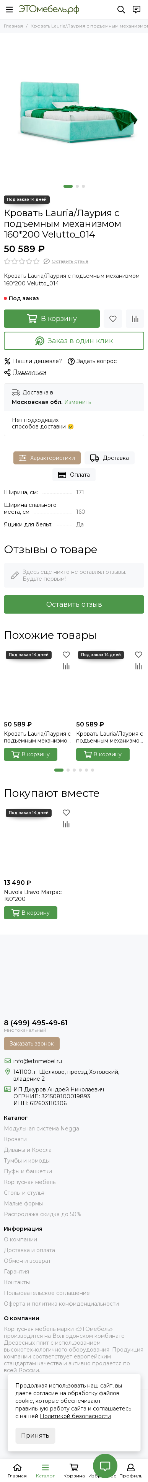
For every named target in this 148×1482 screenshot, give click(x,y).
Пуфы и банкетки (28, 1171)
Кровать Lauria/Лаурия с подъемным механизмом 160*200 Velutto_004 (37, 737)
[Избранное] (113, 318)
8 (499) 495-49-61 (36, 1023)
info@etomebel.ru (37, 1061)
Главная (13, 26)
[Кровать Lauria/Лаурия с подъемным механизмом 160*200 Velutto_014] (74, 107)
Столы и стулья (24, 1192)
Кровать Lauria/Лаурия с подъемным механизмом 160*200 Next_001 (109, 737)
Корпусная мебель (29, 1182)
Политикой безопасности (75, 1416)
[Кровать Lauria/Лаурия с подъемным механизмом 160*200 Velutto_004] (38, 683)
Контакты (17, 1282)
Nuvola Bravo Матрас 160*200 (33, 895)
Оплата (74, 475)
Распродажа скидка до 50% (42, 1214)
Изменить (77, 402)
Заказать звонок (32, 1043)
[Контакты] (136, 9)
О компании (20, 1239)
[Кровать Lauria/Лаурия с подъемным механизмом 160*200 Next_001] (110, 683)
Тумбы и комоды (27, 1160)
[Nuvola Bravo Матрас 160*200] (38, 841)
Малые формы (23, 1203)
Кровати (15, 1139)
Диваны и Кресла (28, 1150)
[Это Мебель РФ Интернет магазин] (49, 9)
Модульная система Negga (41, 1128)
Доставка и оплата (29, 1250)
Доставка (109, 458)
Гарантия (16, 1271)
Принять (35, 1435)
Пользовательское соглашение (47, 1293)
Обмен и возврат (27, 1260)
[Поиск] (121, 9)
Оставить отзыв (74, 604)
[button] (68, 186)
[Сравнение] (135, 318)
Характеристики (47, 458)
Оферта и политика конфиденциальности (61, 1303)
